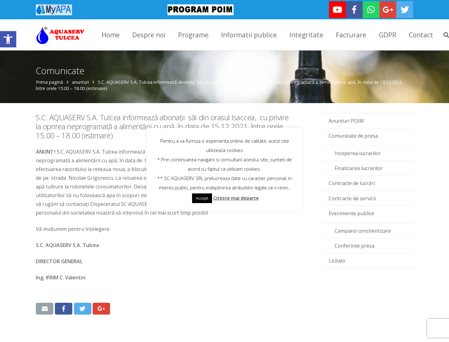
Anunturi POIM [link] (346, 117)
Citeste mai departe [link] (236, 198)
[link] (8, 39)
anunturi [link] (80, 79)
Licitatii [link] (337, 257)
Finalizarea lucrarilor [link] (359, 164)
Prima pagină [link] (49, 79)
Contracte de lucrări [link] (352, 179)
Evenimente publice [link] (351, 210)
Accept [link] (202, 198)
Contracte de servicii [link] (352, 195)
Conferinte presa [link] (354, 242)
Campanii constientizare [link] (363, 227)
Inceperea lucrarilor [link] (358, 149)
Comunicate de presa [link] (353, 132)
